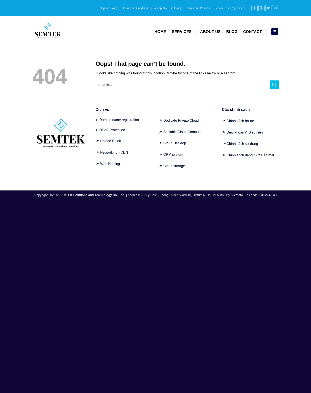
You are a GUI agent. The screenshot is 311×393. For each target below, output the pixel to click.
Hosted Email (110, 141)
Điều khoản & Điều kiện (245, 132)
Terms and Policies (197, 8)
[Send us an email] (275, 8)
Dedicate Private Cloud (181, 120)
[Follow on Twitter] (268, 8)
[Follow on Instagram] (261, 8)
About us (210, 32)
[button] (274, 31)
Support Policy (109, 8)
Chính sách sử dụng (242, 144)
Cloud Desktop (174, 143)
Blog (232, 32)
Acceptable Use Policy (168, 8)
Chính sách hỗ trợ (240, 121)
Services (183, 32)
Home (160, 32)
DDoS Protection (112, 130)
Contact (252, 32)
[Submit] (274, 84)
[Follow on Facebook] (254, 8)
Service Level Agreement (229, 8)
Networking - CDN (114, 152)
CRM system (173, 154)
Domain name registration (119, 120)
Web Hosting (110, 164)
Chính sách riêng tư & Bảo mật (250, 155)
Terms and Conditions (135, 8)
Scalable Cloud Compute (182, 132)
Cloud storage (174, 166)
